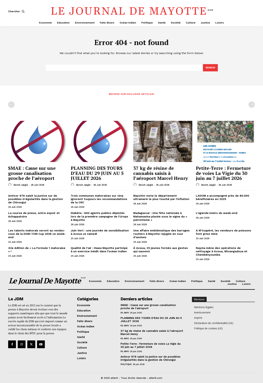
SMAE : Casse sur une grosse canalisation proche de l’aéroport (32, 173)
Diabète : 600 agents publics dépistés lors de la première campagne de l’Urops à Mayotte (99, 216)
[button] (17, 11)
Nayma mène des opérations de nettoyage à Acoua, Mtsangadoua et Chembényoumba (221, 251)
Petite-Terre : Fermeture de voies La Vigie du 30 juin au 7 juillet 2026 (223, 173)
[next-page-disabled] (251, 105)
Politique (126, 364)
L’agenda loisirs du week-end (216, 213)
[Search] (210, 68)
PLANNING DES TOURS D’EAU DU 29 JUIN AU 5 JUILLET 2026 (97, 173)
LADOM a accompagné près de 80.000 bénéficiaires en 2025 (222, 197)
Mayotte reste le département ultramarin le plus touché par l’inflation (161, 197)
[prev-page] (11, 105)
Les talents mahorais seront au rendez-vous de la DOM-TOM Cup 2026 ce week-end (37, 234)
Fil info (125, 312)
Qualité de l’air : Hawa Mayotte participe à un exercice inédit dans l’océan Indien (99, 249)
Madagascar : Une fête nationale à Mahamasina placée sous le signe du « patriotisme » (160, 216)
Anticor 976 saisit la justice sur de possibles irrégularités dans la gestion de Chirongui (35, 199)
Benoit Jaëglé (20, 185)
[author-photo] (10, 185)
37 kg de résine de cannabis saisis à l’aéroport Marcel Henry (160, 173)
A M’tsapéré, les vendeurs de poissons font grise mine (223, 232)
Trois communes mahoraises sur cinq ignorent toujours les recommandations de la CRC (99, 199)
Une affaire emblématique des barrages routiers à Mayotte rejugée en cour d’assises (161, 234)
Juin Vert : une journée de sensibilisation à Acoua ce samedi (100, 232)
